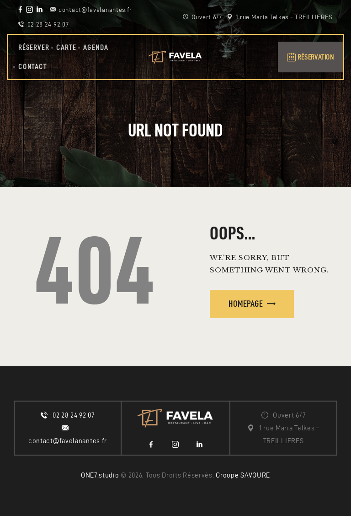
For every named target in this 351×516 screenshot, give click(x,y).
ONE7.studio (100, 475)
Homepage (246, 303)
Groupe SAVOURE (243, 475)
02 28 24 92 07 (74, 415)
